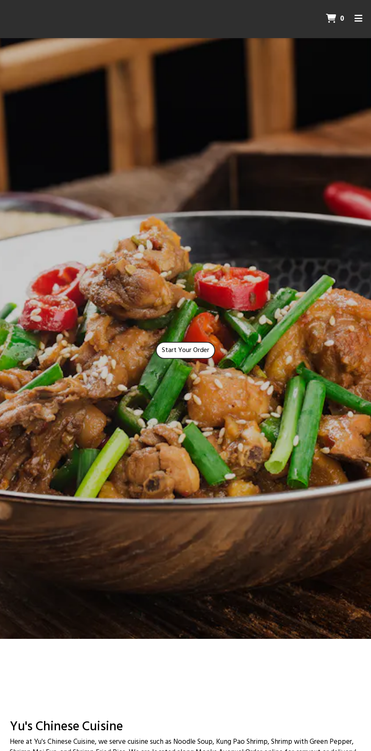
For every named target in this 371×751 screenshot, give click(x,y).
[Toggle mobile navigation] (358, 19)
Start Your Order (185, 350)
